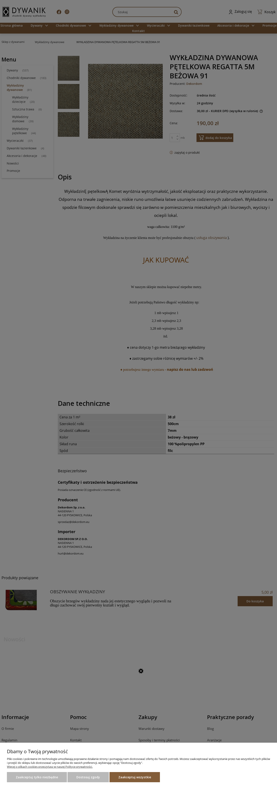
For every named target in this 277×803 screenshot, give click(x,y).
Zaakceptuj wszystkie (134, 777)
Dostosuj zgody (88, 777)
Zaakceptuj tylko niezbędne (37, 777)
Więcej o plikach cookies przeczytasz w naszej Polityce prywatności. (50, 767)
